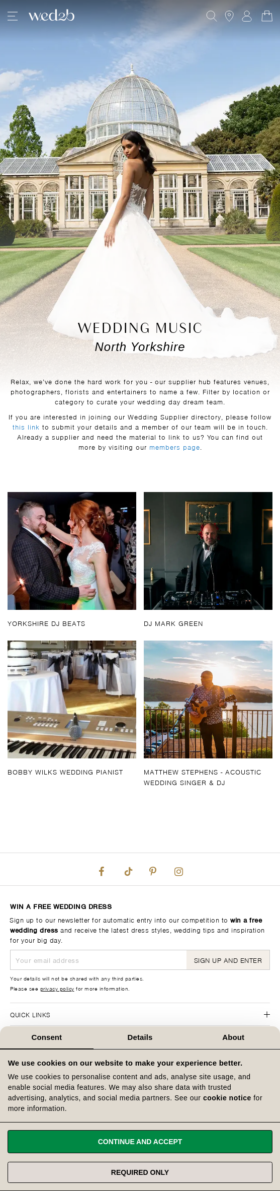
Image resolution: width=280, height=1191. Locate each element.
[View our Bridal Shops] (229, 16)
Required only (140, 1172)
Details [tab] (140, 1037)
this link (26, 426)
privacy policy (57, 988)
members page (174, 446)
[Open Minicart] (266, 16)
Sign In (246, 16)
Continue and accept (140, 1142)
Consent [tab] (46, 1037)
